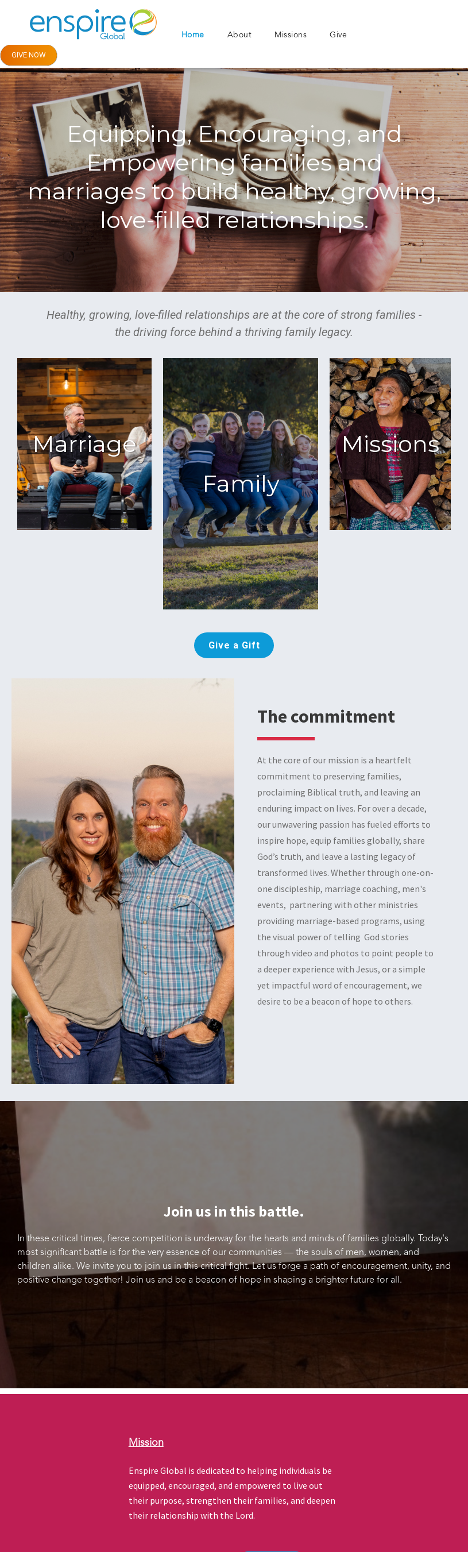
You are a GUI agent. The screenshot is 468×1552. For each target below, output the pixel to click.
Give (338, 35)
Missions (290, 35)
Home (192, 35)
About (239, 35)
